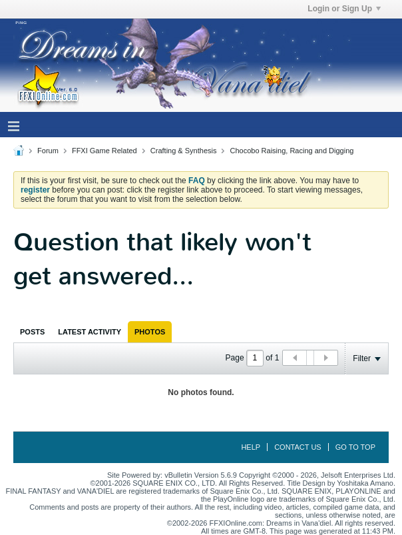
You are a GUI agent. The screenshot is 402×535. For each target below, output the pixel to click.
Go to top (355, 447)
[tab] (32, 331)
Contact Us (297, 447)
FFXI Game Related (104, 151)
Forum (48, 151)
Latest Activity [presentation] (89, 332)
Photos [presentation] (149, 332)
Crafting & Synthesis (183, 151)
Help (250, 447)
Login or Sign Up (344, 8)
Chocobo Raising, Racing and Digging (292, 151)
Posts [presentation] (32, 332)
